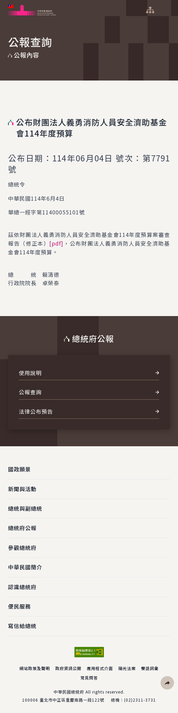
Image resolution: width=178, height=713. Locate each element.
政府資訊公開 (68, 668)
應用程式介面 (100, 668)
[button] (167, 683)
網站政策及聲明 (34, 668)
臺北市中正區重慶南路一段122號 (72, 700)
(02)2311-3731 (140, 700)
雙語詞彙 (150, 668)
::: (4, 3)
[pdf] (56, 243)
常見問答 (89, 677)
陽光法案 (127, 668)
